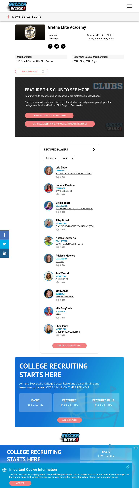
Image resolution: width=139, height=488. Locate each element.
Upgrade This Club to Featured (49, 115)
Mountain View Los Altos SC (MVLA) (74, 209)
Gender (49, 158)
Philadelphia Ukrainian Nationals (74, 173)
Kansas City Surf (65, 297)
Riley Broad (62, 220)
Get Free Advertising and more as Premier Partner (60, 124)
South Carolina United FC (69, 244)
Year (65, 158)
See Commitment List (69, 345)
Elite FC (60, 261)
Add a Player (69, 420)
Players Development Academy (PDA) (75, 226)
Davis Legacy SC (64, 191)
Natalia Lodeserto (66, 238)
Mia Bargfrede (64, 308)
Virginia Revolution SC (68, 332)
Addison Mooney (65, 255)
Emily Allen (62, 290)
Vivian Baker (63, 202)
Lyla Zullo (61, 167)
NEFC (58, 314)
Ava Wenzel (62, 273)
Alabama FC (62, 279)
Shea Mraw (62, 326)
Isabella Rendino (65, 185)
